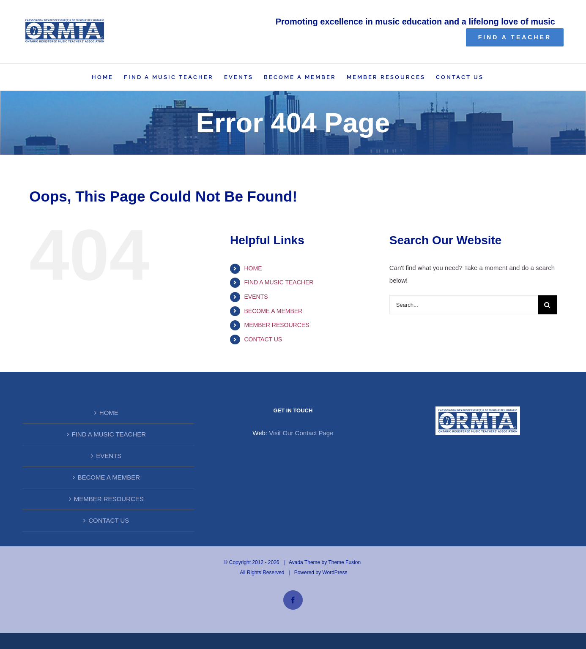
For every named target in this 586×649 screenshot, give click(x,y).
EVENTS (256, 296)
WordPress (334, 572)
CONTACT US (263, 339)
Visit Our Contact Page (301, 432)
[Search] (547, 304)
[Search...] (463, 304)
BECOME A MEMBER (273, 311)
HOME (253, 268)
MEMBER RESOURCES (276, 325)
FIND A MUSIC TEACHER (279, 282)
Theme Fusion (344, 562)
